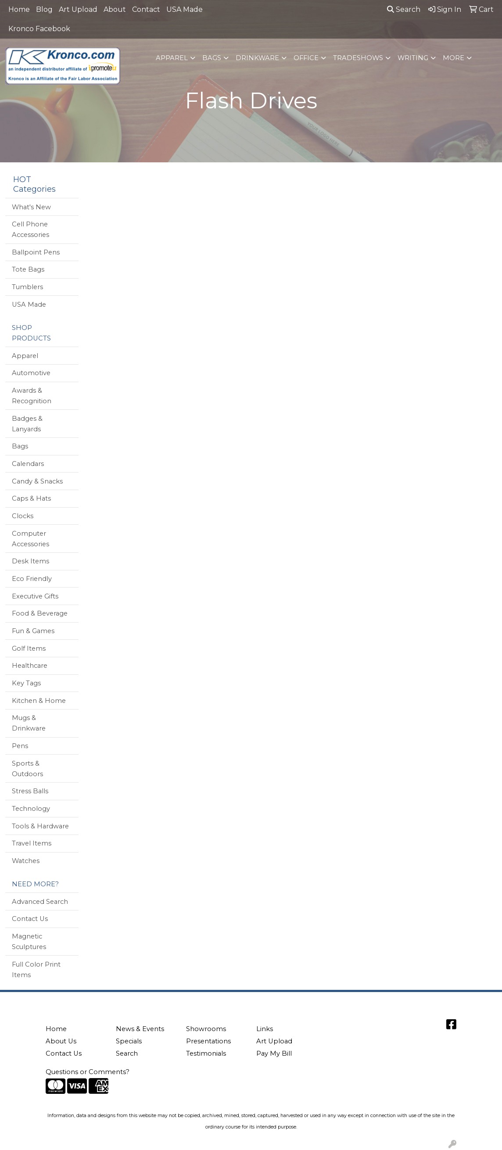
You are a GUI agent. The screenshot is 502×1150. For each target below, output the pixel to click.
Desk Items (30, 561)
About (115, 9)
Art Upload (78, 9)
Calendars (28, 464)
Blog (44, 9)
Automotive (31, 373)
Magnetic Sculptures (29, 941)
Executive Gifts (35, 596)
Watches (25, 861)
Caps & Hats (31, 498)
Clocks (22, 516)
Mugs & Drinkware (29, 723)
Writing (413, 58)
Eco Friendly (32, 579)
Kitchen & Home (39, 701)
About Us (61, 1041)
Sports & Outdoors (27, 769)
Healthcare (29, 666)
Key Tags (26, 683)
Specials (129, 1041)
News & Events (140, 1029)
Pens (20, 746)
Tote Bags (28, 269)
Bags (211, 58)
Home (19, 9)
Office (306, 58)
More (453, 58)
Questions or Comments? (87, 1072)
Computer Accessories (30, 539)
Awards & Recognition (31, 396)
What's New (31, 207)
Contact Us (30, 919)
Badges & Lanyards (27, 424)
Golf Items (29, 648)
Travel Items (31, 843)
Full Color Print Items (36, 969)
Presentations (208, 1041)
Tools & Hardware (40, 826)
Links (264, 1029)
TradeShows (358, 58)
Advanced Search (40, 902)
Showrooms (206, 1029)
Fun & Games (33, 631)
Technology (31, 809)
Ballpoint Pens (36, 252)
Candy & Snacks (37, 481)
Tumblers (27, 287)
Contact (146, 9)
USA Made (184, 9)
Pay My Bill (274, 1053)
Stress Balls (30, 791)
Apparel (172, 58)
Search (403, 9)
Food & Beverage (40, 613)
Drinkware (257, 58)
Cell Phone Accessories (30, 229)
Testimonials (206, 1053)
